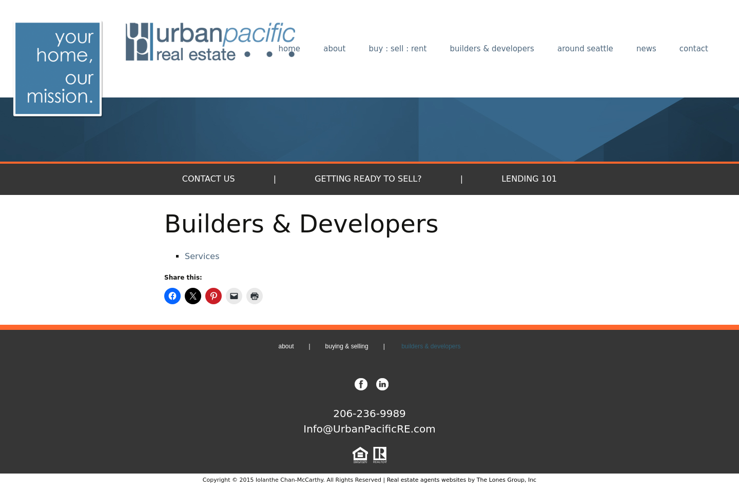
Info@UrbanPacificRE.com (369, 429)
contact (693, 48)
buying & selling (346, 346)
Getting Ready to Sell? (368, 179)
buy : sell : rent (398, 48)
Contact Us (208, 179)
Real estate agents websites (426, 480)
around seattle (585, 48)
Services (202, 256)
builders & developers (492, 48)
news (646, 48)
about (334, 48)
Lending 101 (529, 179)
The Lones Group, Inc (506, 480)
